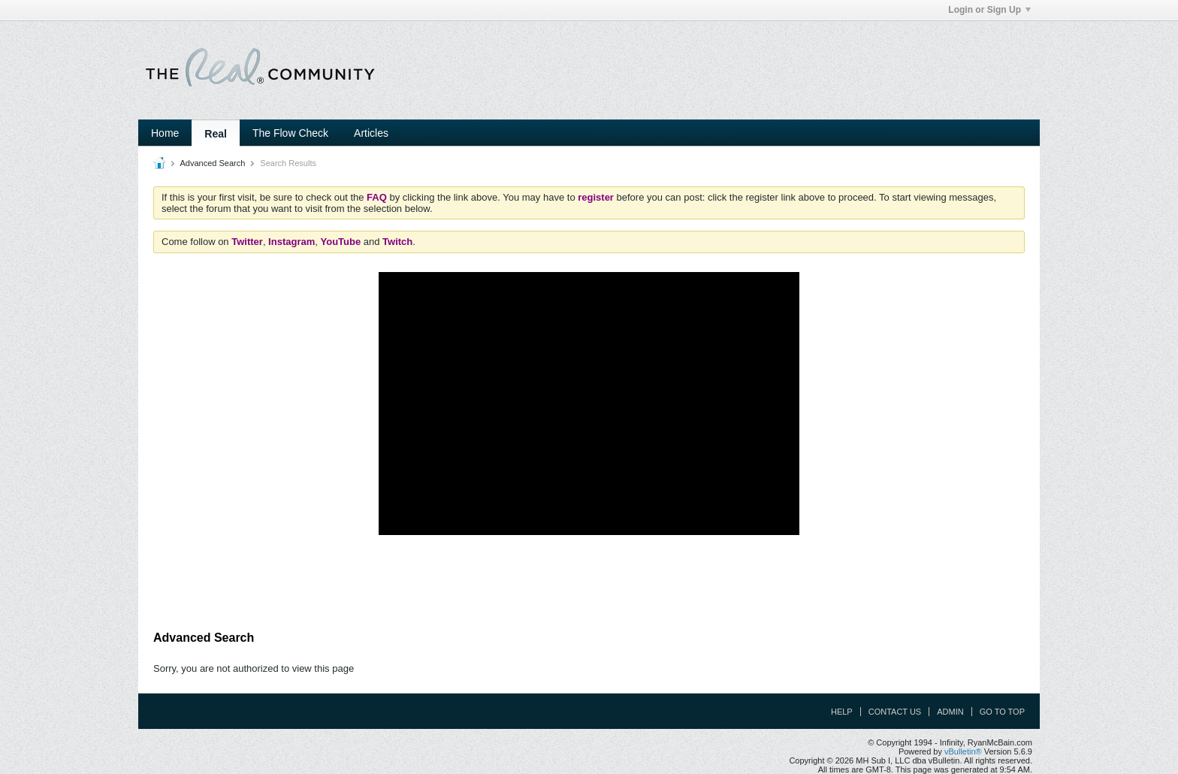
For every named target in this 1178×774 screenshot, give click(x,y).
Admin (950, 711)
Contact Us (895, 711)
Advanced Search (212, 163)
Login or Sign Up (989, 10)
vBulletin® (963, 751)
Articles (371, 133)
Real (215, 134)
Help (842, 711)
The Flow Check (290, 133)
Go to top (1002, 711)
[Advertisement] (589, 583)
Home (165, 133)
